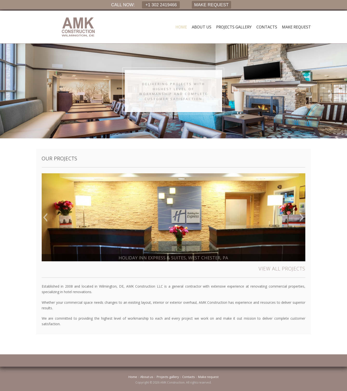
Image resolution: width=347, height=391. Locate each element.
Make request (296, 27)
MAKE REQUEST (211, 4)
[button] (45, 217)
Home (181, 27)
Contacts (266, 27)
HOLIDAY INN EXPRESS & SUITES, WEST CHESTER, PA (173, 258)
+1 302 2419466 (160, 4)
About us (201, 27)
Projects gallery (234, 27)
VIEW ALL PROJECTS (282, 268)
